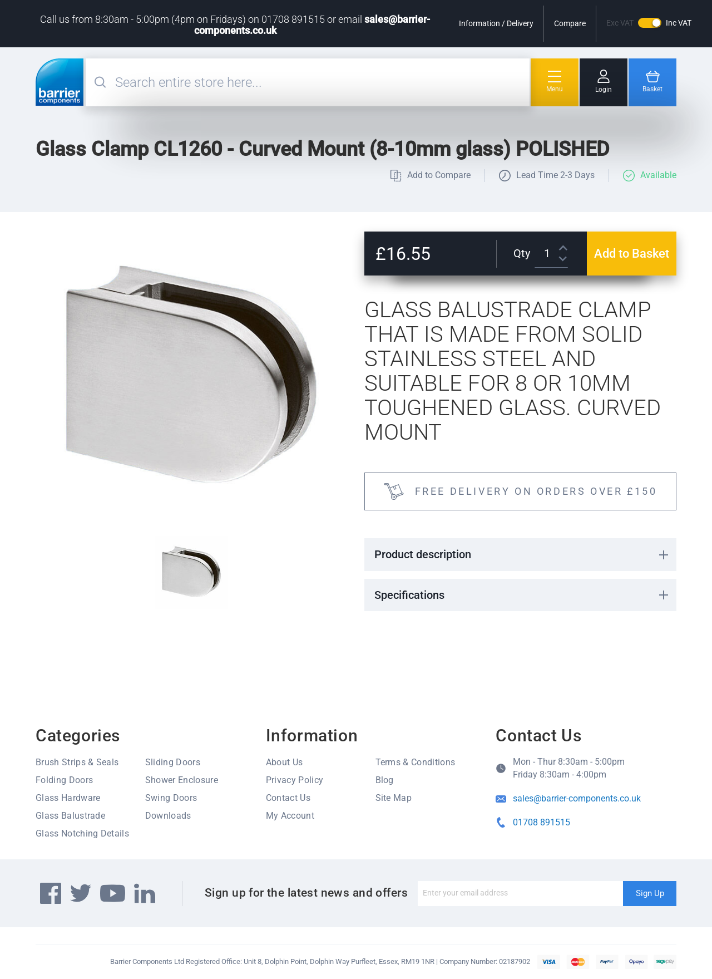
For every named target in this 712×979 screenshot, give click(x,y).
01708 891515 (541, 822)
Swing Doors (171, 798)
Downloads (168, 815)
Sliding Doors (172, 762)
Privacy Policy (294, 780)
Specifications (409, 595)
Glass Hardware (68, 798)
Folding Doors (64, 780)
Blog (384, 780)
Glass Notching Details (82, 833)
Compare (570, 23)
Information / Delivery (496, 23)
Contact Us (288, 798)
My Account (290, 815)
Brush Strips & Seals (77, 762)
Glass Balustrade (70, 815)
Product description (422, 554)
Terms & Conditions (415, 762)
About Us (284, 762)
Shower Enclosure (181, 780)
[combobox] (321, 82)
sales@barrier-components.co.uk (577, 798)
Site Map (393, 798)
